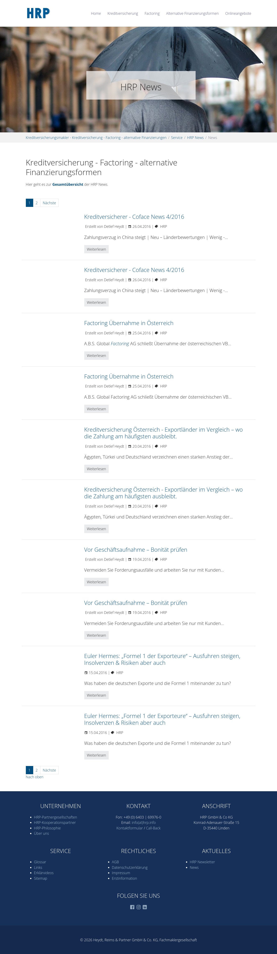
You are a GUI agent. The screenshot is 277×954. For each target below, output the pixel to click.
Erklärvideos (44, 872)
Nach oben (34, 776)
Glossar (40, 861)
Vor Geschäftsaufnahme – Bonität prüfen (135, 549)
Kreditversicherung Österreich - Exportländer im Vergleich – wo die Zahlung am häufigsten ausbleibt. (163, 433)
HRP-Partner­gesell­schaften (55, 817)
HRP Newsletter (202, 861)
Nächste (49, 202)
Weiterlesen (96, 249)
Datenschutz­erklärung (130, 867)
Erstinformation (124, 878)
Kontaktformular (129, 828)
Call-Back (153, 828)
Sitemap (40, 878)
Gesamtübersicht (67, 184)
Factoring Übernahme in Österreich (129, 323)
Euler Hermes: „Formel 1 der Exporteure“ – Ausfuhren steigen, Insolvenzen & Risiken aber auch (162, 659)
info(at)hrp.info (144, 822)
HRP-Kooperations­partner (55, 822)
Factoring (120, 343)
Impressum (121, 872)
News (194, 867)
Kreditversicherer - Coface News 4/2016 (134, 216)
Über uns (41, 833)
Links (38, 867)
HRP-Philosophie (47, 828)
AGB (115, 861)
